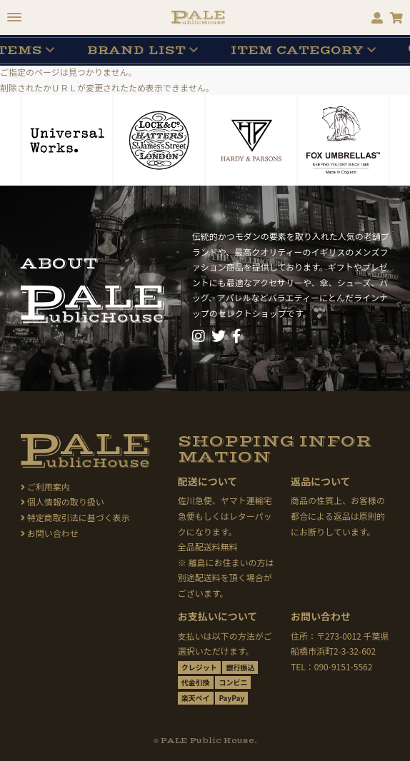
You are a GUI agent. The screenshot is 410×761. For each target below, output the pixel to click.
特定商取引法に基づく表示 (75, 517)
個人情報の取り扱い (62, 501)
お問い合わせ (50, 533)
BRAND (136, 50)
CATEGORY (297, 50)
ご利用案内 (45, 486)
